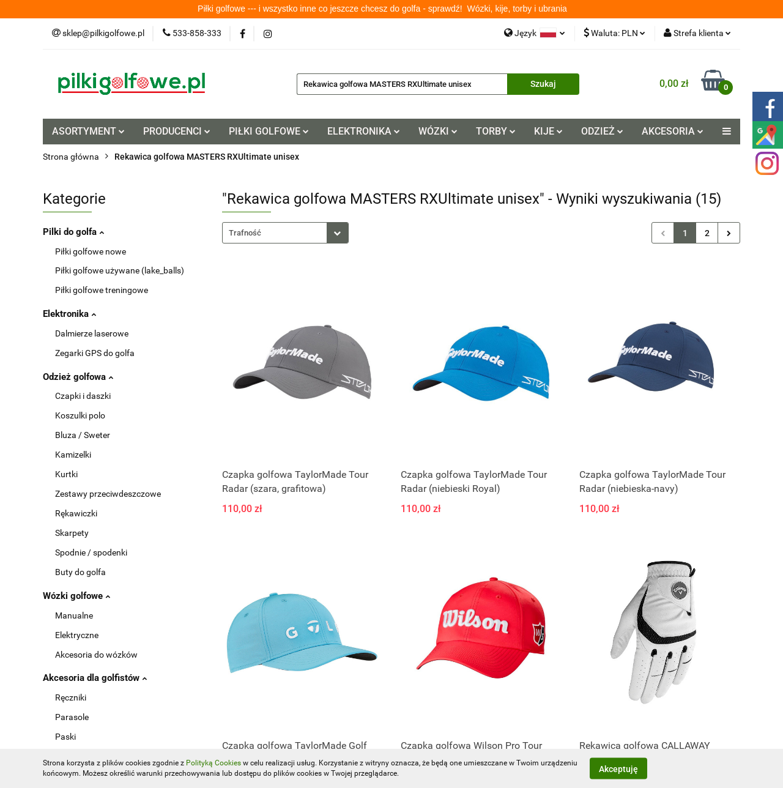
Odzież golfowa (76, 376)
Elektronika (68, 313)
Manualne (74, 615)
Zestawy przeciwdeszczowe (108, 494)
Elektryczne (76, 635)
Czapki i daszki (83, 396)
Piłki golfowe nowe (90, 251)
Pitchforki (73, 756)
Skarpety (72, 533)
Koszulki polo (80, 415)
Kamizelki (73, 454)
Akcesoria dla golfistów (93, 677)
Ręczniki (70, 697)
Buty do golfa (80, 572)
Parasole (72, 717)
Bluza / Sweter (82, 435)
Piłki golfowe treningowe (101, 290)
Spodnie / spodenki (91, 552)
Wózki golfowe (75, 595)
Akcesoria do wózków (96, 655)
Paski (65, 737)
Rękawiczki (76, 513)
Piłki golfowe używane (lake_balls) (119, 270)
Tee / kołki (74, 776)
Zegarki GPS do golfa (95, 353)
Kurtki (66, 474)
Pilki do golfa (72, 231)
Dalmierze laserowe (91, 333)
